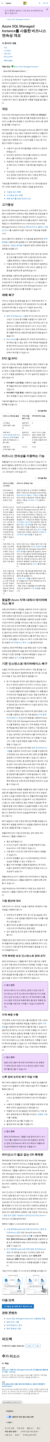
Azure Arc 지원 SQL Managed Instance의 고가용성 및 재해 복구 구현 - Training (25, 1371)
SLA (34, 564)
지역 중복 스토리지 (24, 522)
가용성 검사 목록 (13, 192)
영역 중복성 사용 (13, 1328)
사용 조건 (8, 1435)
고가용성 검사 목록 (14, 195)
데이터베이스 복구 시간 (21, 642)
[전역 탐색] (2, 3)
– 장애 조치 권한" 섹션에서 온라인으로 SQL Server (23, 1215)
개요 (5, 47)
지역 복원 (34, 588)
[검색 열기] (39, 3)
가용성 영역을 (16, 245)
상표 (16, 1435)
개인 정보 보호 (10, 1431)
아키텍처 (31, 500)
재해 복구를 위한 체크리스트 (18, 198)
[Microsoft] (25, 3)
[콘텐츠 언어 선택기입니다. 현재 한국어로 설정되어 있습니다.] (10, 1411)
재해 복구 (7, 53)
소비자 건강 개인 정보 (29, 1431)
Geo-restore (11, 339)
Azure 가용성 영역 (38, 546)
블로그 (29, 1428)
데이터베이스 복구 (14, 1325)
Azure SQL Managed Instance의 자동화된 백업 (25, 1318)
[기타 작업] (46, 19)
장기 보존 (41, 529)
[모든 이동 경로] (4, 19)
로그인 (45, 3)
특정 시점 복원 (25, 524)
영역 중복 (20, 551)
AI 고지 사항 (9, 1428)
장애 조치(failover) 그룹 (16, 316)
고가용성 (7, 50)
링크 (28, 1235)
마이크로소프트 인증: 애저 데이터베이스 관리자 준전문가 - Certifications (24, 1385)
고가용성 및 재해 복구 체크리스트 (17, 1306)
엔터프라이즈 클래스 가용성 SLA (29, 495)
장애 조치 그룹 (23, 578)
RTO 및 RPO (8, 57)
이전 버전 (20, 1428)
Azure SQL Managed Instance (18, 19)
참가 (38, 1428)
